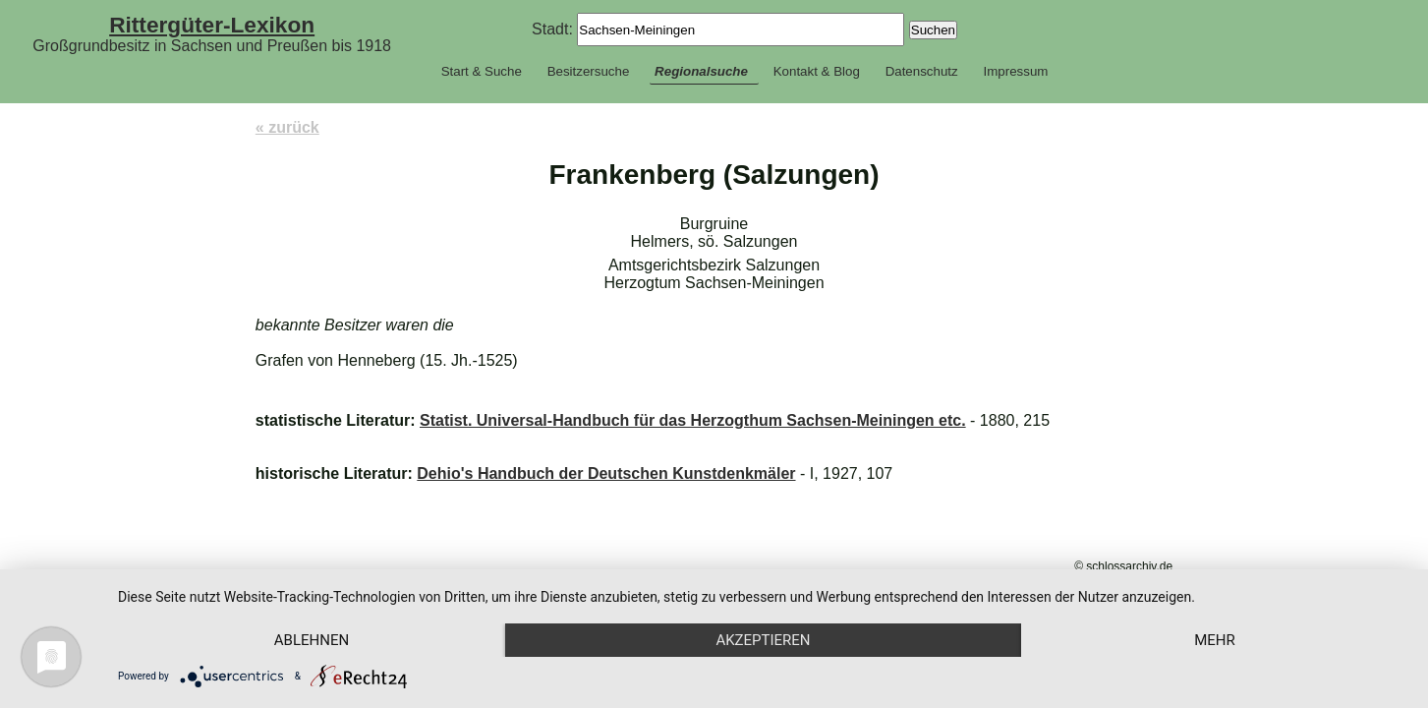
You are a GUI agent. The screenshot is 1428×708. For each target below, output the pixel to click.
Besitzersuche (588, 71)
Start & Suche (481, 71)
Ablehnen (311, 640)
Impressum (1015, 71)
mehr (1214, 640)
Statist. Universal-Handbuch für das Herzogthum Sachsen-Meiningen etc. (693, 420)
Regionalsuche (701, 71)
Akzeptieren (762, 640)
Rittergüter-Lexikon (211, 24)
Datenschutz (921, 71)
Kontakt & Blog (816, 71)
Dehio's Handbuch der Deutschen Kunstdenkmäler (606, 473)
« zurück (287, 127)
